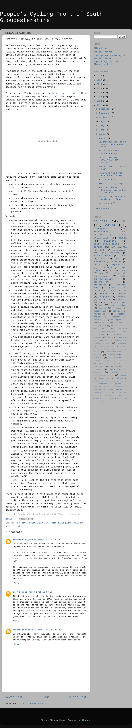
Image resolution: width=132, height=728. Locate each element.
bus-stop (123, 337)
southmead (98, 390)
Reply (16, 583)
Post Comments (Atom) (35, 703)
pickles (97, 372)
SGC (102, 250)
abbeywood (99, 262)
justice (117, 308)
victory (101, 401)
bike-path (21, 523)
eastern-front (114, 355)
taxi (111, 270)
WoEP (124, 302)
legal (123, 256)
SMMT (112, 329)
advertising (102, 231)
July (102, 126)
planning (117, 311)
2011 (100, 105)
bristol (116, 262)
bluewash (98, 337)
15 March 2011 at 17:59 (47, 540)
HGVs (124, 270)
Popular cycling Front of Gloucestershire (108, 63)
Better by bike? (108, 179)
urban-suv (98, 398)
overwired (18, 592)
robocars (122, 294)
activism (123, 329)
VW (114, 302)
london (98, 247)
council (101, 221)
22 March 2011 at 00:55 (38, 592)
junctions (98, 366)
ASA (125, 247)
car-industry (101, 276)
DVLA (104, 326)
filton (97, 264)
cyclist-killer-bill (113, 349)
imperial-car (119, 264)
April (103, 134)
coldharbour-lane (102, 343)
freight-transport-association (108, 360)
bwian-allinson (102, 256)
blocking (117, 334)
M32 (95, 329)
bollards (114, 253)
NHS (103, 329)
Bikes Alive (100, 48)
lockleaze (106, 267)
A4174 (110, 225)
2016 (100, 84)
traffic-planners (106, 395)
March (103, 138)
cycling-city (103, 234)
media (123, 238)
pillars (115, 372)
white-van (99, 323)
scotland (103, 384)
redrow (104, 294)
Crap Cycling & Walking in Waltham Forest (109, 56)
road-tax (119, 378)
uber (121, 395)
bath (101, 305)
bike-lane (115, 273)
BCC (111, 323)
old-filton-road (117, 291)
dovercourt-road (113, 352)
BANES (119, 300)
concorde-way (101, 282)
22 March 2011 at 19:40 (47, 630)
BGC (120, 323)
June (102, 130)
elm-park (98, 358)
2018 (100, 76)
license (97, 369)
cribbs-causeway (106, 346)
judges (117, 363)
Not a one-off (107, 203)
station (10, 526)
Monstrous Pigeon (23, 540)
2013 (100, 97)
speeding (98, 392)
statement (115, 317)
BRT (95, 302)
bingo (101, 334)
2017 (100, 80)
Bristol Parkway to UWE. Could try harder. (110, 160)
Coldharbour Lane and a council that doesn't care (112, 144)
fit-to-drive (115, 358)
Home (46, 697)
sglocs (118, 384)
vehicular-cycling (118, 398)
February (105, 208)
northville (115, 369)
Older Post (78, 697)
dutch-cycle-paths (61, 523)
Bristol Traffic (103, 52)
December (105, 109)
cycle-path (101, 238)
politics (110, 241)
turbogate (116, 320)
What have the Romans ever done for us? (111, 174)
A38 (113, 247)
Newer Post (14, 697)
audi (125, 331)
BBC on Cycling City (110, 184)
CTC (95, 326)
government (99, 363)
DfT (105, 302)
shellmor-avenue (101, 387)
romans (97, 381)
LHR (121, 326)
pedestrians (100, 311)
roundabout (99, 314)
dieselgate (100, 285)
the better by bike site (62, 93)
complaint (122, 343)
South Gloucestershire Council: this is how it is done (112, 190)
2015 (100, 88)
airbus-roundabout (107, 331)
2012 (100, 101)
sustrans (123, 392)
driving (97, 355)
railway (78, 523)
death (96, 352)
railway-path (104, 378)
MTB (103, 259)
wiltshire (104, 299)
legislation (115, 366)
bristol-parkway (38, 523)
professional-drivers (104, 375)
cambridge (103, 340)
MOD (101, 273)
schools (123, 381)
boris (110, 337)
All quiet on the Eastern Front (109, 152)
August (103, 121)
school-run (110, 381)
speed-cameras (115, 390)
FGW (112, 326)
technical (99, 320)
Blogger (86, 720)
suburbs (122, 296)
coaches (118, 340)
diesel (102, 308)
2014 (100, 93)
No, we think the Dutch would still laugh (112, 198)
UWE (18, 526)
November (105, 113)
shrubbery (118, 387)
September (105, 117)
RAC (117, 259)
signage (104, 296)
